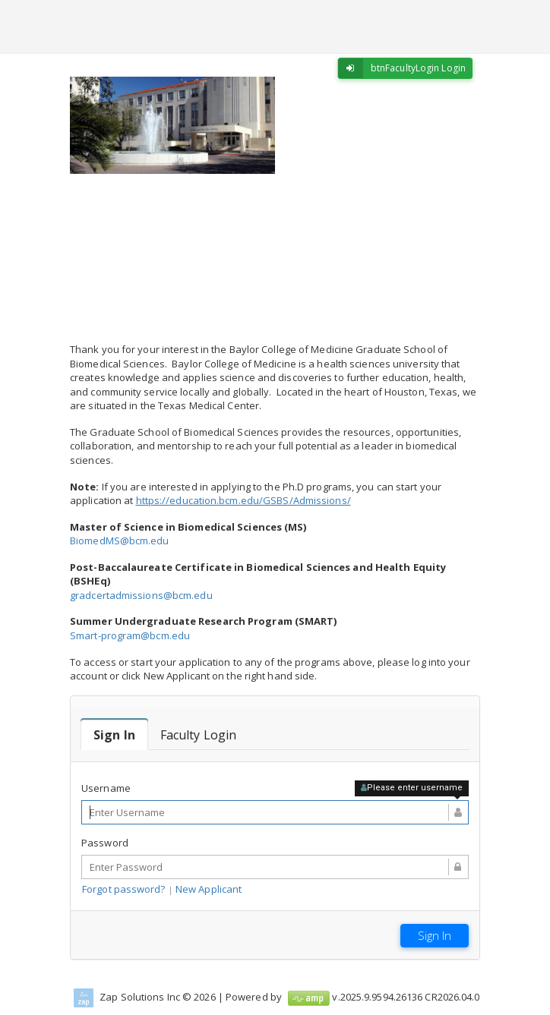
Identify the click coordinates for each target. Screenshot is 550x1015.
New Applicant (208, 889)
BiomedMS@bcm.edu (119, 540)
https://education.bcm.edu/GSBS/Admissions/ (243, 500)
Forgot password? (124, 889)
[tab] (114, 735)
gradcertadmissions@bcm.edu (141, 595)
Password (104, 843)
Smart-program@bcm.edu (130, 635)
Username (106, 788)
